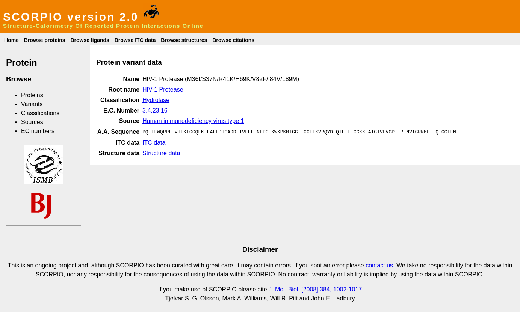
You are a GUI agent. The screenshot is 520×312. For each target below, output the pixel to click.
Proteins (32, 95)
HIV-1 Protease (162, 89)
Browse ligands (89, 40)
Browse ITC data (135, 40)
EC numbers (37, 131)
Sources (32, 122)
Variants (32, 104)
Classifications (40, 113)
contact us (379, 265)
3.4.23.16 (155, 110)
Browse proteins (44, 40)
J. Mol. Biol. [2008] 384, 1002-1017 (315, 289)
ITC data (153, 142)
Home (11, 40)
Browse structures (184, 40)
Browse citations (233, 40)
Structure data (161, 152)
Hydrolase (155, 100)
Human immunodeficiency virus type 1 (193, 121)
